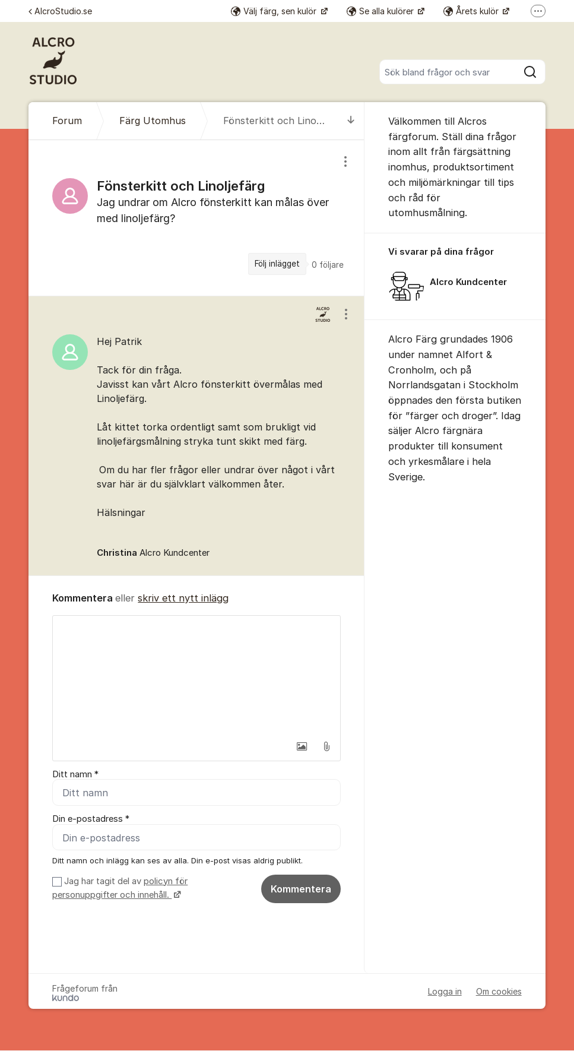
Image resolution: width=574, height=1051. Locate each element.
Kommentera (301, 889)
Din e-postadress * (90, 819)
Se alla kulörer (381, 11)
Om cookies (499, 992)
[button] (301, 746)
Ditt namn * (75, 774)
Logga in (445, 992)
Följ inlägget (277, 263)
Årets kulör (472, 11)
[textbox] (196, 675)
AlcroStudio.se (60, 11)
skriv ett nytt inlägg (183, 598)
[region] (196, 217)
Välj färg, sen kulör (275, 11)
